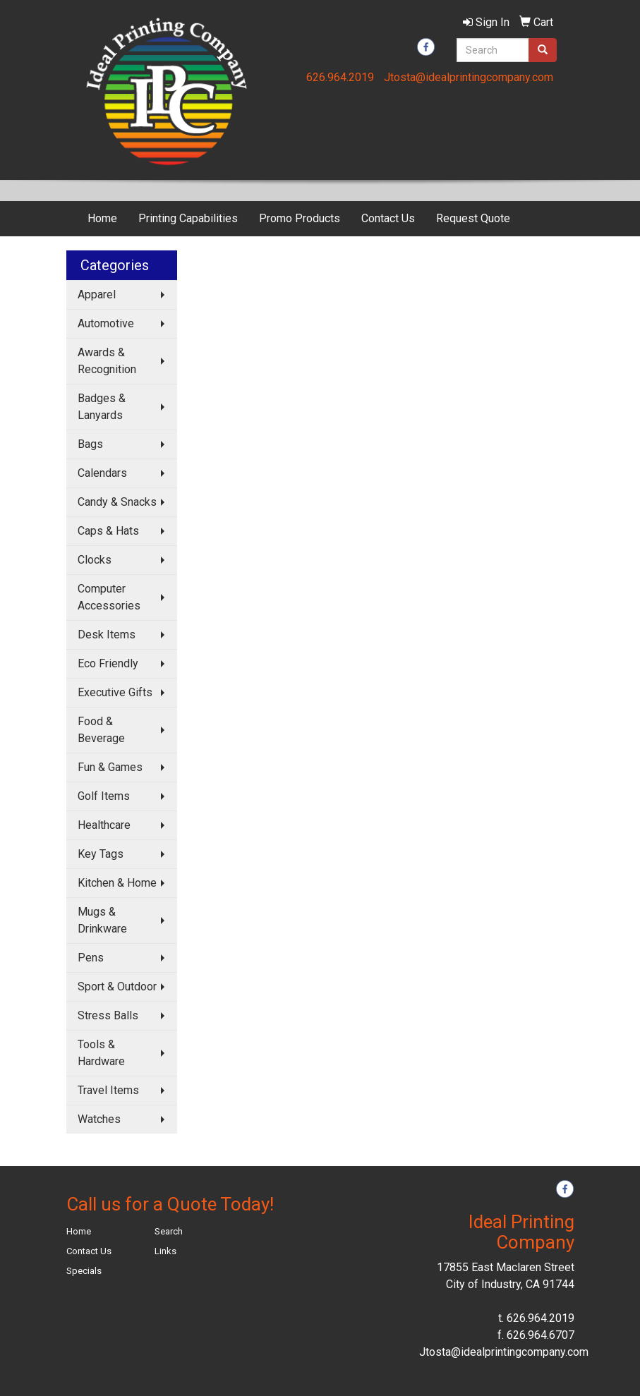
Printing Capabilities (188, 218)
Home (102, 218)
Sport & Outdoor (117, 986)
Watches (99, 1119)
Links (165, 1251)
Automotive (106, 323)
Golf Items (104, 796)
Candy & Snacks (117, 502)
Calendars (102, 473)
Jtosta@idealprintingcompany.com (468, 77)
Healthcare (104, 825)
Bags (90, 444)
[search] (543, 50)
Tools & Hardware (101, 1053)
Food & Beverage (101, 730)
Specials (84, 1270)
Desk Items (106, 634)
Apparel (97, 294)
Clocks (94, 559)
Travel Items (108, 1090)
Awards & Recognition (107, 361)
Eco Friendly (108, 663)
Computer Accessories (109, 597)
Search (169, 1231)
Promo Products (299, 218)
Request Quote (473, 218)
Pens (91, 957)
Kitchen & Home (117, 883)
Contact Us (388, 218)
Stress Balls (108, 1015)
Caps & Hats (108, 531)
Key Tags (100, 854)
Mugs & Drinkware (102, 920)
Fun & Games (110, 767)
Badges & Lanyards (102, 407)
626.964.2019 (340, 77)
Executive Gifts (115, 692)
